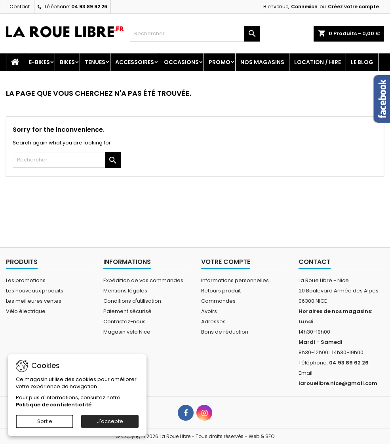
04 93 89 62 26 (89, 6)
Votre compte (225, 261)
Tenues (95, 62)
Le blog (362, 62)
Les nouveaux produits (34, 290)
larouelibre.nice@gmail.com (338, 383)
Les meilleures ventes (33, 301)
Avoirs (209, 311)
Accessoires (134, 62)
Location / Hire (317, 62)
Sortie (44, 421)
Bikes (67, 62)
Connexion (304, 6)
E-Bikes (39, 62)
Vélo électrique (26, 311)
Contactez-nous (124, 321)
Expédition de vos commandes (143, 280)
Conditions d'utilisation (132, 301)
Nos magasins (262, 62)
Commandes (218, 301)
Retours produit (221, 290)
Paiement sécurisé (127, 311)
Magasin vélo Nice (126, 332)
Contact (20, 6)
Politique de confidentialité (53, 404)
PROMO (219, 62)
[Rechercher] (195, 34)
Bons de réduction (224, 332)
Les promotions (26, 280)
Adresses (213, 321)
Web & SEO (261, 436)
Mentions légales (125, 290)
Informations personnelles (235, 280)
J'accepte (110, 421)
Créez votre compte (353, 6)
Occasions (181, 62)
